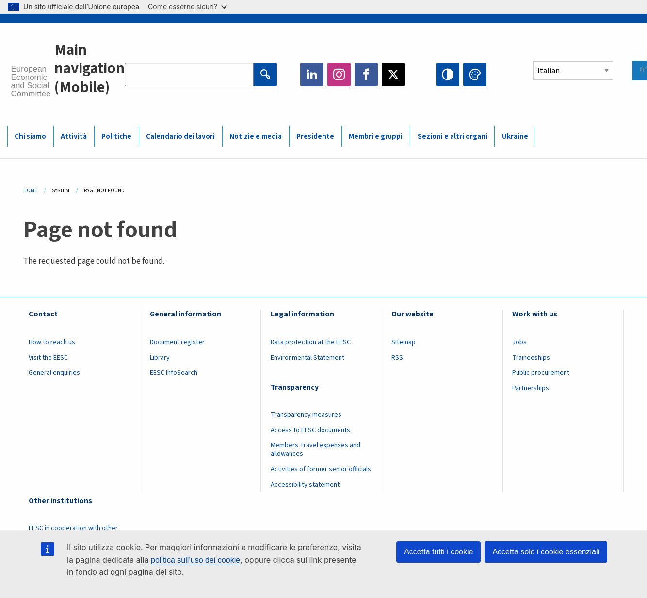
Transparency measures (306, 415)
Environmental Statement (307, 357)
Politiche (116, 136)
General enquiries (54, 373)
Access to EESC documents (310, 430)
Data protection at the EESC (311, 342)
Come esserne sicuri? (187, 6)
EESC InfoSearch (173, 373)
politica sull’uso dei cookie (195, 560)
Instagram (339, 74)
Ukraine (515, 136)
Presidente (315, 136)
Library (160, 357)
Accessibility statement (305, 484)
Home (30, 190)
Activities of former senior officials (321, 469)
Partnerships (530, 388)
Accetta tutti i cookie (438, 552)
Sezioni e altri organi (452, 136)
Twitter (393, 74)
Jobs (519, 342)
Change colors (474, 74)
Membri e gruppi (376, 136)
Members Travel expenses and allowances (315, 449)
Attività (74, 136)
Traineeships (531, 357)
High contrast (447, 74)
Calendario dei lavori (180, 136)
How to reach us (52, 342)
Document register (177, 342)
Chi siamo (30, 136)
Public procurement (540, 373)
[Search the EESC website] (189, 74)
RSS (397, 357)
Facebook (366, 74)
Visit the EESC (48, 357)
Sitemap (403, 342)
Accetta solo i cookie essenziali (545, 552)
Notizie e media (255, 136)
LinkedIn (312, 74)
